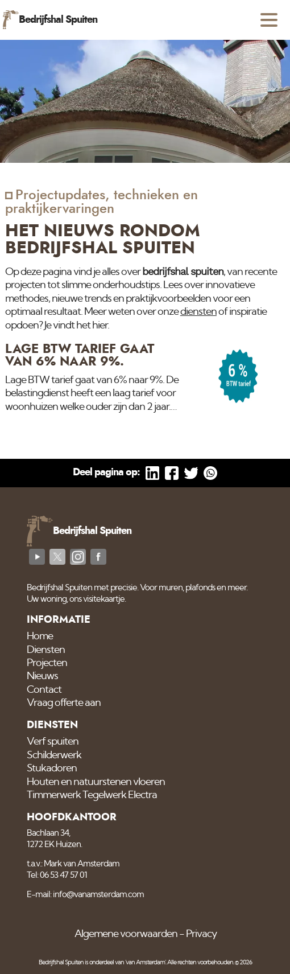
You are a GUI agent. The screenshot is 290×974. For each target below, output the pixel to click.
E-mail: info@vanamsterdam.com (85, 894)
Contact (44, 690)
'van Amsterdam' (145, 962)
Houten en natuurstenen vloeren (96, 782)
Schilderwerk (54, 755)
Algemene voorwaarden (125, 934)
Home (40, 636)
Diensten (46, 650)
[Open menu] (269, 20)
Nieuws (42, 676)
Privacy (201, 934)
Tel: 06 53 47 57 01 (57, 875)
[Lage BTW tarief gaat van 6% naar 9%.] (145, 378)
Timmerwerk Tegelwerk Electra (92, 795)
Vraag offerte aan (64, 703)
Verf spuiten (52, 742)
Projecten (47, 663)
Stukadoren (52, 768)
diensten (198, 312)
